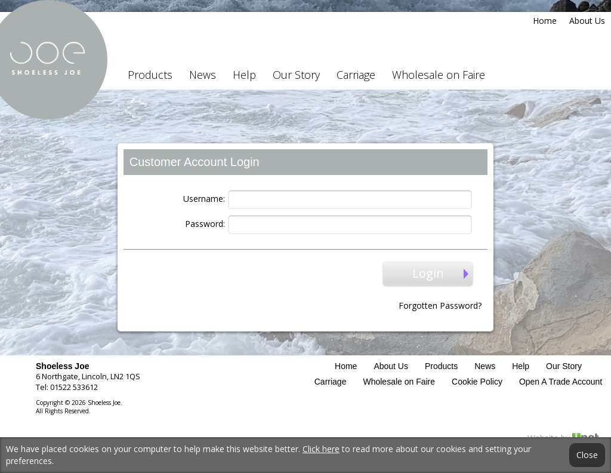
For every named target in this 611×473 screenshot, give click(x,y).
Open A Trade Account (560, 381)
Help (244, 74)
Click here (321, 448)
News (202, 74)
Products (150, 74)
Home (545, 20)
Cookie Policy (477, 381)
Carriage (356, 74)
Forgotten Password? (440, 305)
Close (587, 455)
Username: (204, 198)
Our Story (296, 74)
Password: (205, 223)
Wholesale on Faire (438, 74)
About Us (587, 20)
